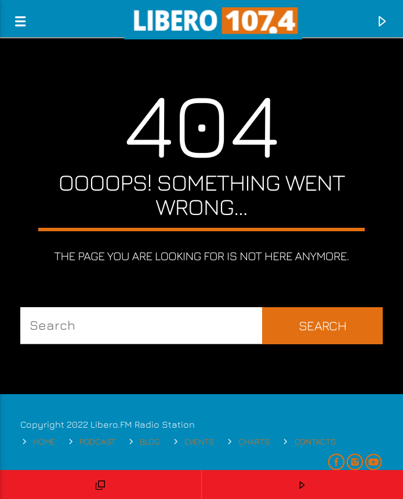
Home (44, 441)
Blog (150, 441)
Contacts (315, 441)
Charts (254, 441)
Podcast (97, 441)
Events (199, 441)
